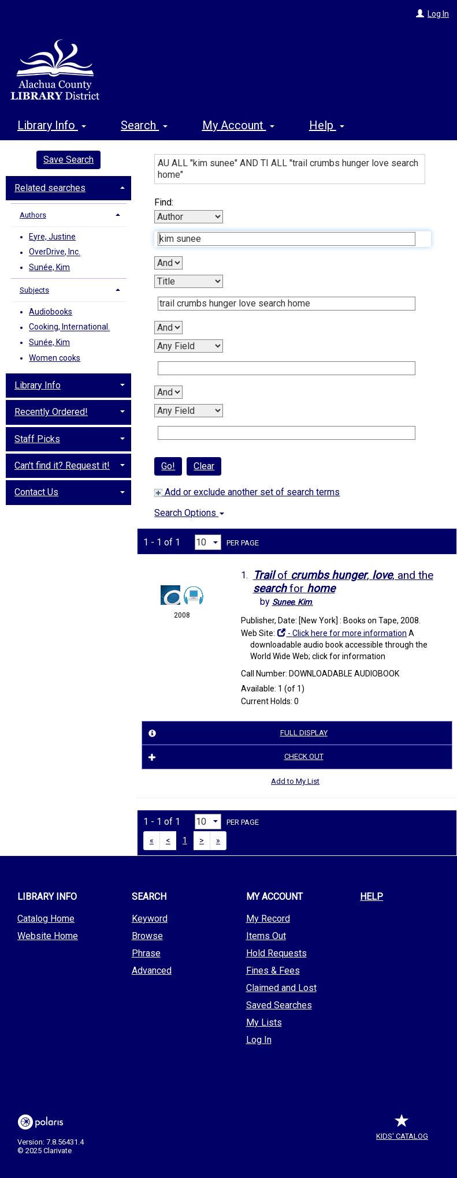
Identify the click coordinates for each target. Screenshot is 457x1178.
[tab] (68, 187)
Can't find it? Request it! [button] (62, 465)
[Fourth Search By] (188, 410)
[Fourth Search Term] (286, 433)
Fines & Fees (273, 970)
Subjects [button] (34, 290)
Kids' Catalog (402, 1130)
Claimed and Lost (281, 987)
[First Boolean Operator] (168, 263)
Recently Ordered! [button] (51, 411)
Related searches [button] (50, 187)
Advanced (152, 970)
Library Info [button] (51, 125)
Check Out (234, 757)
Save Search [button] (68, 159)
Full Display (236, 733)
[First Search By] (188, 216)
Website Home (47, 935)
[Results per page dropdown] (208, 542)
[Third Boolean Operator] (168, 392)
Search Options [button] (189, 512)
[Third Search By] (188, 346)
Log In (438, 13)
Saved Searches (279, 1005)
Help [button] (326, 125)
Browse (147, 935)
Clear (204, 466)
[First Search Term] (286, 239)
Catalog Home (46, 918)
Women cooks (54, 357)
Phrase (146, 953)
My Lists (264, 1022)
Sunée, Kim (49, 267)
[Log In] (420, 13)
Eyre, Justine (52, 236)
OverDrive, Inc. (54, 252)
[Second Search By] (188, 281)
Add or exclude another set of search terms (247, 492)
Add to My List (295, 781)
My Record (268, 918)
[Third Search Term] (286, 368)
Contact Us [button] (36, 492)
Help (371, 896)
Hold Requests (276, 953)
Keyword (150, 918)
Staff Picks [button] (37, 438)
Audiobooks (50, 311)
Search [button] (144, 125)
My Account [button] (238, 125)
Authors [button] (33, 215)
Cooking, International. (69, 327)
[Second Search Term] (286, 304)
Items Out (266, 935)
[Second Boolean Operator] (168, 327)
